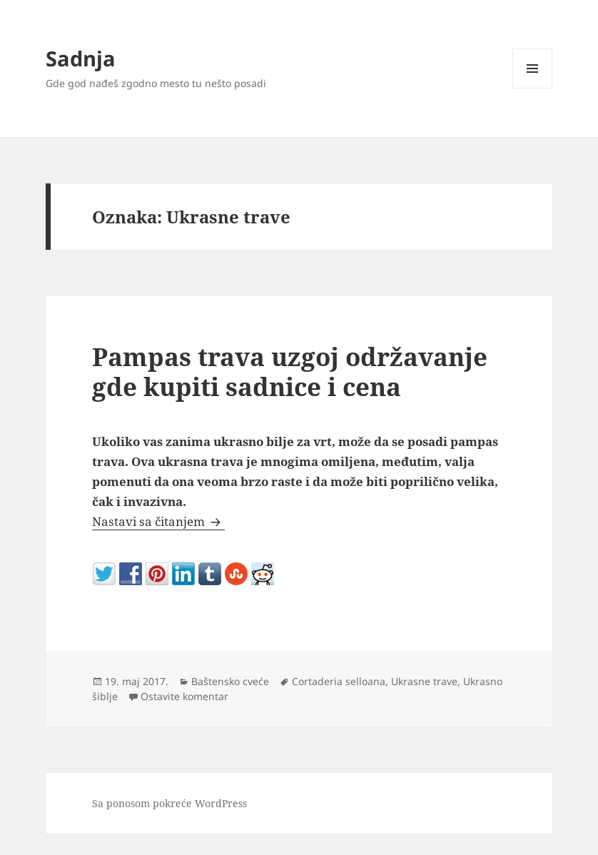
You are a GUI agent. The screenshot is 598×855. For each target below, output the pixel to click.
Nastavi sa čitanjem (158, 521)
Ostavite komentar (184, 696)
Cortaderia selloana (338, 681)
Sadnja (81, 58)
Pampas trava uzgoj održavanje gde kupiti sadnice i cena (289, 371)
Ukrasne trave (424, 681)
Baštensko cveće (230, 681)
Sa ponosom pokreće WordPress (169, 803)
